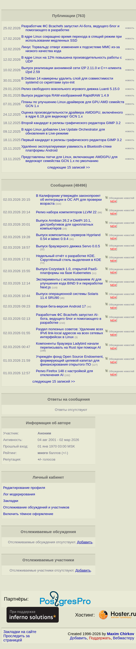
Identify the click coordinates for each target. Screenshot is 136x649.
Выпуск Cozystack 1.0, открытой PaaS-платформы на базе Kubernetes (67, 271)
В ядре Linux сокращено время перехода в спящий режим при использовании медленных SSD (71, 38)
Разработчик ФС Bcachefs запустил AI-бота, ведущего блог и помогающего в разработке (68, 318)
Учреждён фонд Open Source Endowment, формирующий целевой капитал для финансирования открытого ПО (70, 360)
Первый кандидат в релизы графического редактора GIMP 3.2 (71, 140)
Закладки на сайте (19, 632)
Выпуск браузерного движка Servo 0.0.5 (68, 246)
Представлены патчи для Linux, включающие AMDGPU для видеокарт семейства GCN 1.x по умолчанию (69, 159)
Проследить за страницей (16, 638)
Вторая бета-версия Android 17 (61, 306)
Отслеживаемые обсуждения (48, 532)
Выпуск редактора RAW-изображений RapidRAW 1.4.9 (65, 95)
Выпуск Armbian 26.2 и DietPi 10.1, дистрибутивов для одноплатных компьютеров (64, 224)
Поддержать (100, 638)
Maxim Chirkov (120, 634)
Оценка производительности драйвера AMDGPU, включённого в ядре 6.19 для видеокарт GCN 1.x (72, 114)
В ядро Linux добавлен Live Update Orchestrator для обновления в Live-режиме (63, 131)
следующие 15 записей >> (68, 167)
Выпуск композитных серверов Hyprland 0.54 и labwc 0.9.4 (68, 237)
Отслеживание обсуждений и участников (36, 507)
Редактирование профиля (24, 488)
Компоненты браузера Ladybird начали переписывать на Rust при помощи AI (68, 345)
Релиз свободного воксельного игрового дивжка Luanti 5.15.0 (70, 89)
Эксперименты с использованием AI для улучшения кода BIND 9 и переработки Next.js (69, 283)
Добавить (78, 638)
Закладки (10, 501)
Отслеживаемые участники (48, 560)
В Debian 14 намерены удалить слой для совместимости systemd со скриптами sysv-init (67, 80)
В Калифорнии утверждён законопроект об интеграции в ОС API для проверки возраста (69, 199)
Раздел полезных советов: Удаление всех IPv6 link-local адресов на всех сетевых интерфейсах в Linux (69, 333)
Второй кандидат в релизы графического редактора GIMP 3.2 (71, 123)
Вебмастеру (123, 638)
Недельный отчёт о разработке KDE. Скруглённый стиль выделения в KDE (68, 258)
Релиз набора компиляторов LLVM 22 (66, 212)
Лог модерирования (19, 494)
